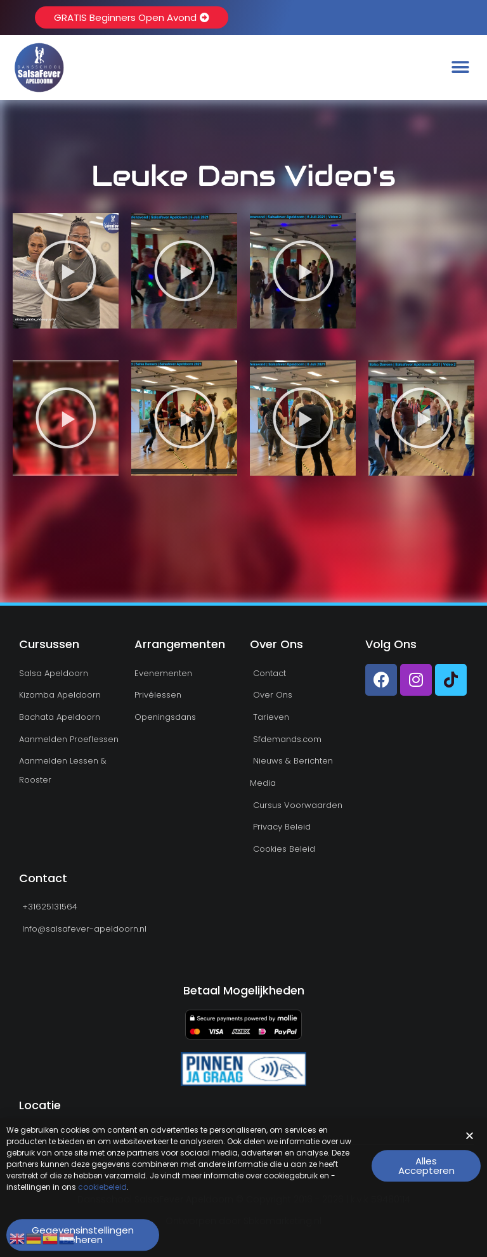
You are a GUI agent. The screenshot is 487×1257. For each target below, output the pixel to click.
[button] (460, 67)
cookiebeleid (102, 1197)
